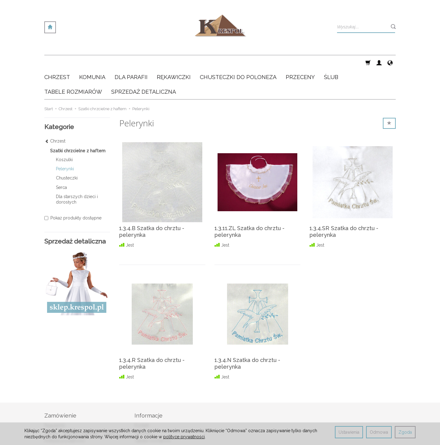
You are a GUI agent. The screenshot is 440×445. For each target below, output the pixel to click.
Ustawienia (349, 432)
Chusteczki (67, 148)
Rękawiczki (174, 62)
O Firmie (142, 403)
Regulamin (54, 396)
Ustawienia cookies (63, 418)
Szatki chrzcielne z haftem (77, 121)
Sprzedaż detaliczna (154, 418)
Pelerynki (65, 139)
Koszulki (64, 130)
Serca (61, 158)
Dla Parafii (131, 62)
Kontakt (141, 396)
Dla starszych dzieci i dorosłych (77, 170)
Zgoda (405, 432)
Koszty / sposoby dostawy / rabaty (80, 403)
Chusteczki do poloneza (238, 62)
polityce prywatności (184, 436)
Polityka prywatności (64, 411)
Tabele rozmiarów (152, 411)
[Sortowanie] (389, 94)
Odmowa (379, 432)
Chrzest (57, 62)
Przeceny (300, 62)
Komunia (92, 62)
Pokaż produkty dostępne (72, 188)
